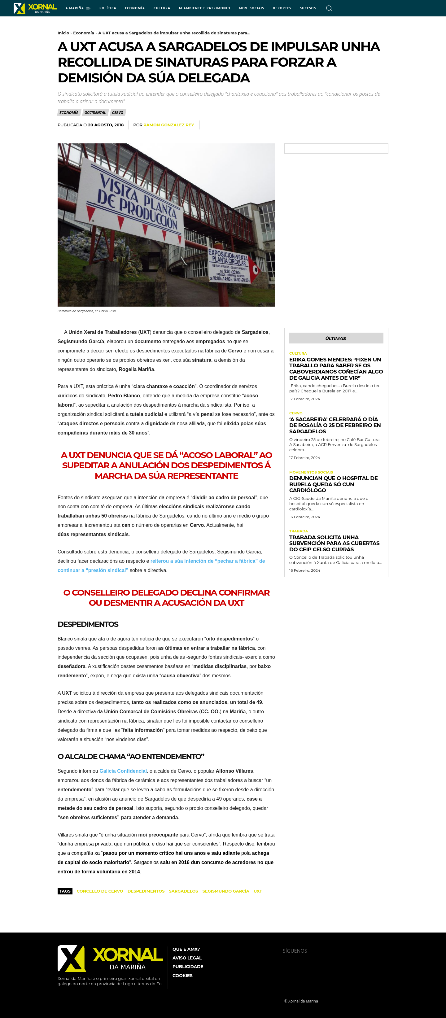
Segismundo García (226, 891)
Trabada (299, 533)
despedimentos (146, 891)
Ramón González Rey (168, 124)
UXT (258, 891)
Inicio (63, 32)
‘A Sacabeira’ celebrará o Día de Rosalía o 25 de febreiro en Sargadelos (335, 426)
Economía (83, 32)
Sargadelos (183, 891)
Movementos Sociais (312, 474)
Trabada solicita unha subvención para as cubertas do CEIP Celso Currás (334, 545)
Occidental (95, 112)
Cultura (298, 354)
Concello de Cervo (100, 891)
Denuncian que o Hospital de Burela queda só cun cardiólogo (333, 486)
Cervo (118, 112)
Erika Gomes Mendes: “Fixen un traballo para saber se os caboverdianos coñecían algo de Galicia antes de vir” (336, 369)
